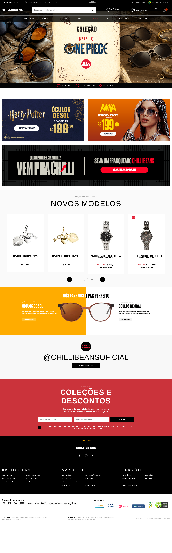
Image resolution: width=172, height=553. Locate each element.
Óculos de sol (29, 19)
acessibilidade (34, 2)
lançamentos (150, 478)
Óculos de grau (48, 19)
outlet (147, 482)
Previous (69, 279)
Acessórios (81, 19)
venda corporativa (8, 478)
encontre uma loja (8, 482)
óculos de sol (126, 475)
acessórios (149, 475)
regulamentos (90, 485)
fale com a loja (67, 478)
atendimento (49, 2)
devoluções (89, 482)
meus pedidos (67, 475)
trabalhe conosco (32, 482)
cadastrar (122, 419)
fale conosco (90, 478)
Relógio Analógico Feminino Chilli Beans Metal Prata (106, 257)
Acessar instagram (86, 365)
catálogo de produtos (129, 485)
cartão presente (31, 478)
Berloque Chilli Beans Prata (25, 256)
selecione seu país (157, 2)
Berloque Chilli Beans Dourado (65, 256)
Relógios (65, 19)
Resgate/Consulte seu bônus (118, 19)
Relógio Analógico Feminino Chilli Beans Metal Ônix (146, 257)
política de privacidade (70, 482)
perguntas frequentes (93, 475)
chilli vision (66, 485)
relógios (124, 482)
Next (102, 279)
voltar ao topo (86, 441)
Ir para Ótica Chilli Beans (12, 2)
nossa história (7, 475)
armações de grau (128, 478)
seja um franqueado (137, 2)
